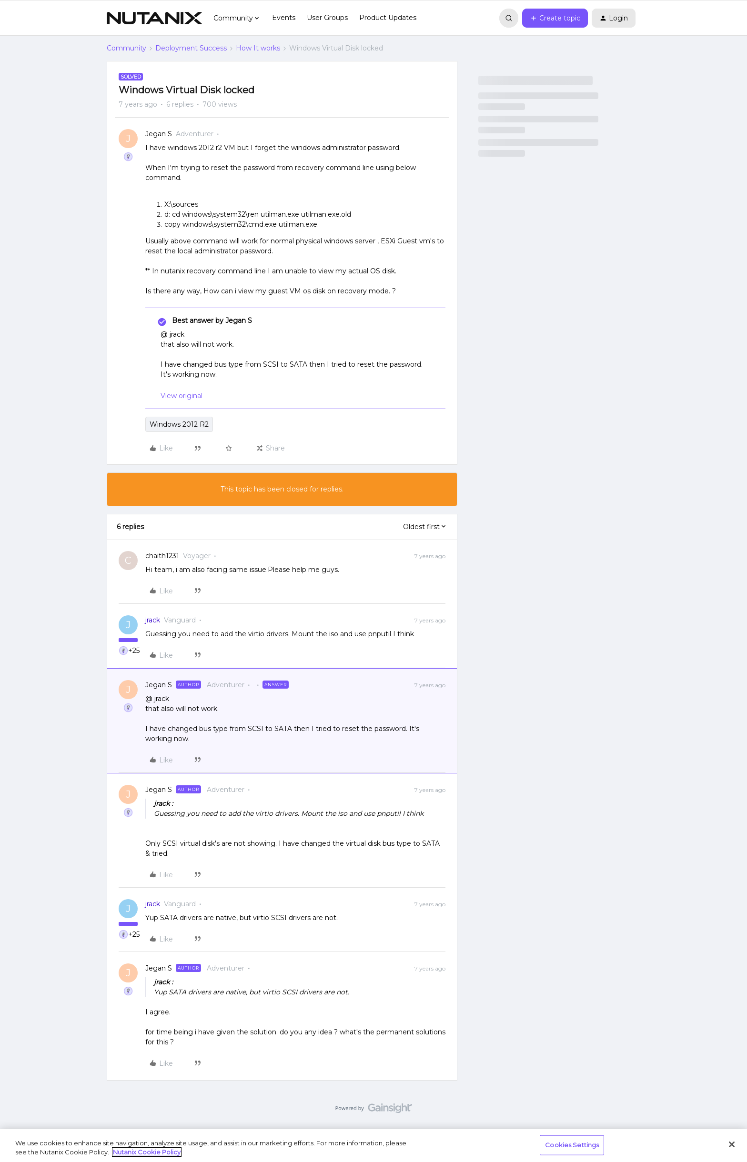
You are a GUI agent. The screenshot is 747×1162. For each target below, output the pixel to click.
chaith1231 (162, 555)
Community (126, 48)
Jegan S (158, 134)
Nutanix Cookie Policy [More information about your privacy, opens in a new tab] (147, 1152)
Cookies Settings (572, 1145)
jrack (152, 620)
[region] (373, 1145)
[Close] (731, 1144)
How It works (258, 48)
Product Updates (387, 17)
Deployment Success (191, 48)
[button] (555, 18)
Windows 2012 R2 (179, 424)
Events (283, 17)
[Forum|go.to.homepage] (154, 18)
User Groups (327, 17)
